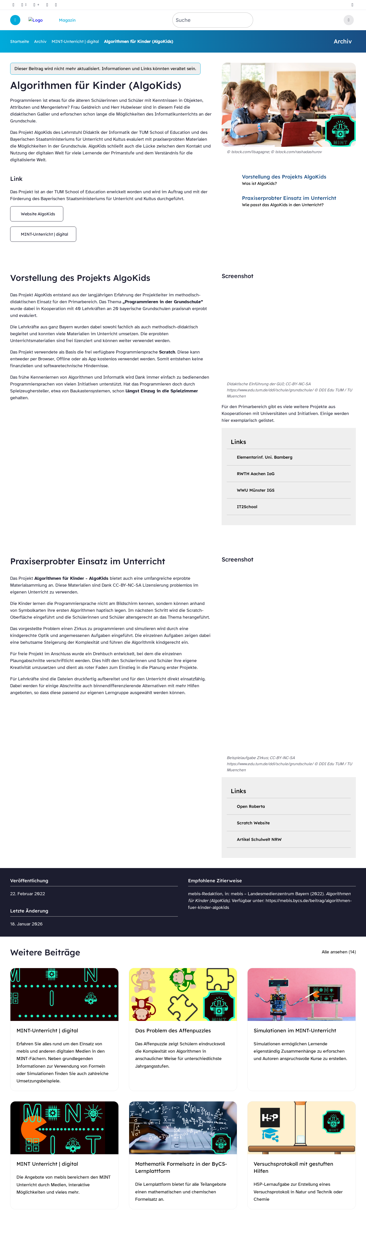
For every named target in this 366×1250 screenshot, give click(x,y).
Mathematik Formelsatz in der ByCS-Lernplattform (181, 1167)
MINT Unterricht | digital (47, 1164)
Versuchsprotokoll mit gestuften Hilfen (293, 1167)
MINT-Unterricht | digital (75, 41)
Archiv (40, 41)
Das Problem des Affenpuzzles (173, 1030)
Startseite (19, 41)
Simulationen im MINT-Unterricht (295, 1030)
